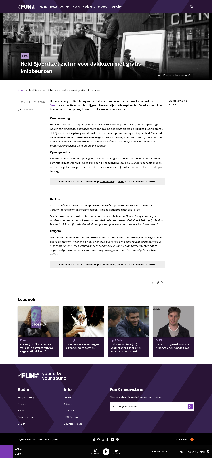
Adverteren (70, 404)
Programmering (26, 397)
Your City (117, 6)
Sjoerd (54, 105)
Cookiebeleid (181, 439)
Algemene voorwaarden (30, 439)
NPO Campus (71, 417)
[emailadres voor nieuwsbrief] (152, 406)
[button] (95, 452)
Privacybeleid (52, 439)
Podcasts (89, 6)
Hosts (21, 410)
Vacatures (69, 410)
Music (76, 6)
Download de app (73, 424)
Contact (68, 397)
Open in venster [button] (198, 451)
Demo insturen (26, 417)
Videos (102, 6)
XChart (64, 6)
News (53, 6)
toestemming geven (112, 181)
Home (43, 6)
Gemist (21, 424)
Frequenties (24, 404)
